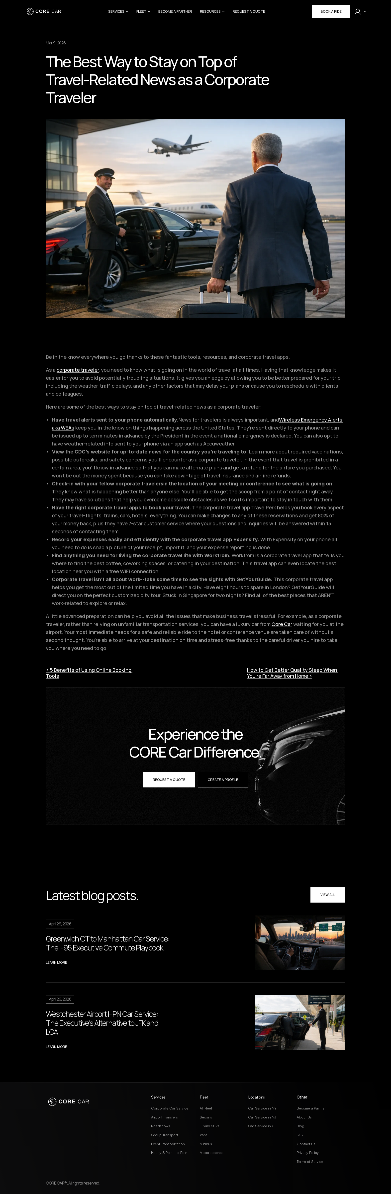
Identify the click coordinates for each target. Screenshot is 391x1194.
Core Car (282, 626)
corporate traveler (78, 372)
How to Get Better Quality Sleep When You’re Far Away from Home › (292, 673)
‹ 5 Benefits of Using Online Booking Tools (89, 673)
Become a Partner (175, 11)
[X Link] (49, 1118)
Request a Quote (249, 11)
